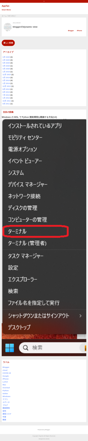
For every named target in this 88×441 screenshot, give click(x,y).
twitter (5, 393)
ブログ (5, 405)
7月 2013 (6, 95)
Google (6, 376)
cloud (5, 370)
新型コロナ (7, 414)
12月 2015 (7, 74)
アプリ (5, 399)
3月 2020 (6, 69)
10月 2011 (7, 101)
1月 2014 (6, 83)
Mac (4, 385)
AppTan (5, 6)
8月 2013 (6, 92)
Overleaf (6, 388)
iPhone (79, 30)
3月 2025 (6, 57)
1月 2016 (6, 72)
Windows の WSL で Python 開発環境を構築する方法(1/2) (29, 117)
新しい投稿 (8, 43)
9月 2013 (6, 89)
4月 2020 (6, 66)
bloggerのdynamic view (25, 27)
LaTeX (5, 382)
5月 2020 (6, 63)
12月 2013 (7, 86)
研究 (4, 411)
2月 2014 (6, 80)
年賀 (4, 417)
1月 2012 (6, 98)
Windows (6, 396)
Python (6, 390)
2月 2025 (6, 60)
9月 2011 (6, 104)
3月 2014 (6, 77)
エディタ (6, 402)
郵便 (4, 420)
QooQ (47, 439)
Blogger (71, 30)
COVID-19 (7, 373)
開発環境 (6, 408)
